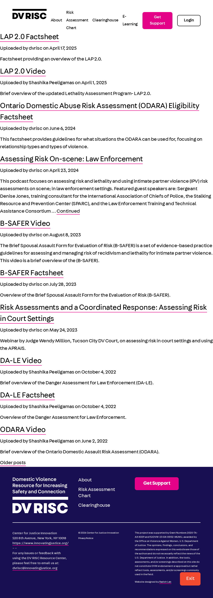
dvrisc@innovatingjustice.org (34, 568)
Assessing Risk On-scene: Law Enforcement (71, 160)
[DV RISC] (29, 20)
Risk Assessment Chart (77, 20)
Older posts (13, 463)
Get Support (157, 20)
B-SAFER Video (25, 224)
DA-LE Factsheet (27, 396)
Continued (68, 211)
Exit (190, 578)
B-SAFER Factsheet (31, 273)
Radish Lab (165, 582)
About (56, 20)
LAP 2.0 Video (23, 72)
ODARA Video (23, 430)
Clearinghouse (105, 20)
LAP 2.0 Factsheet (29, 37)
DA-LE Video (21, 361)
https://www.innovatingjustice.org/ (40, 543)
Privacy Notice (85, 538)
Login (189, 20)
